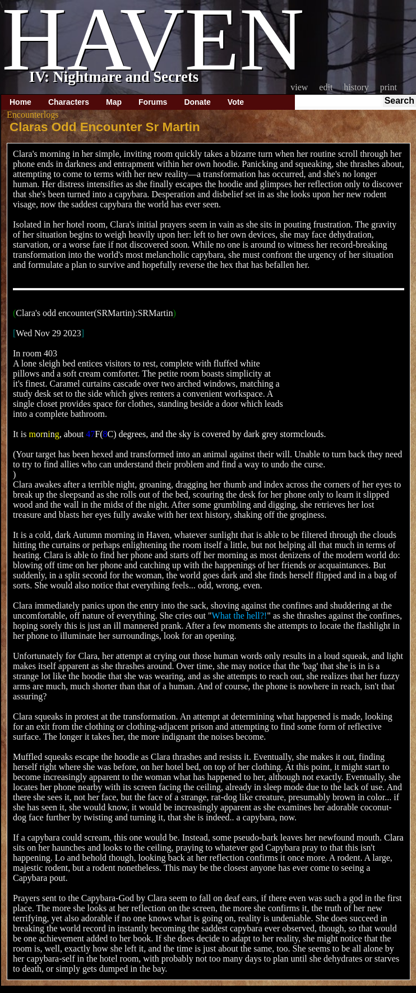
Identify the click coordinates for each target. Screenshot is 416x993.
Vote (236, 102)
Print (388, 87)
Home (20, 102)
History (356, 87)
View (299, 87)
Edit (325, 87)
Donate (197, 102)
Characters (68, 102)
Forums (152, 102)
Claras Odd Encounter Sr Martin (105, 127)
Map (114, 102)
